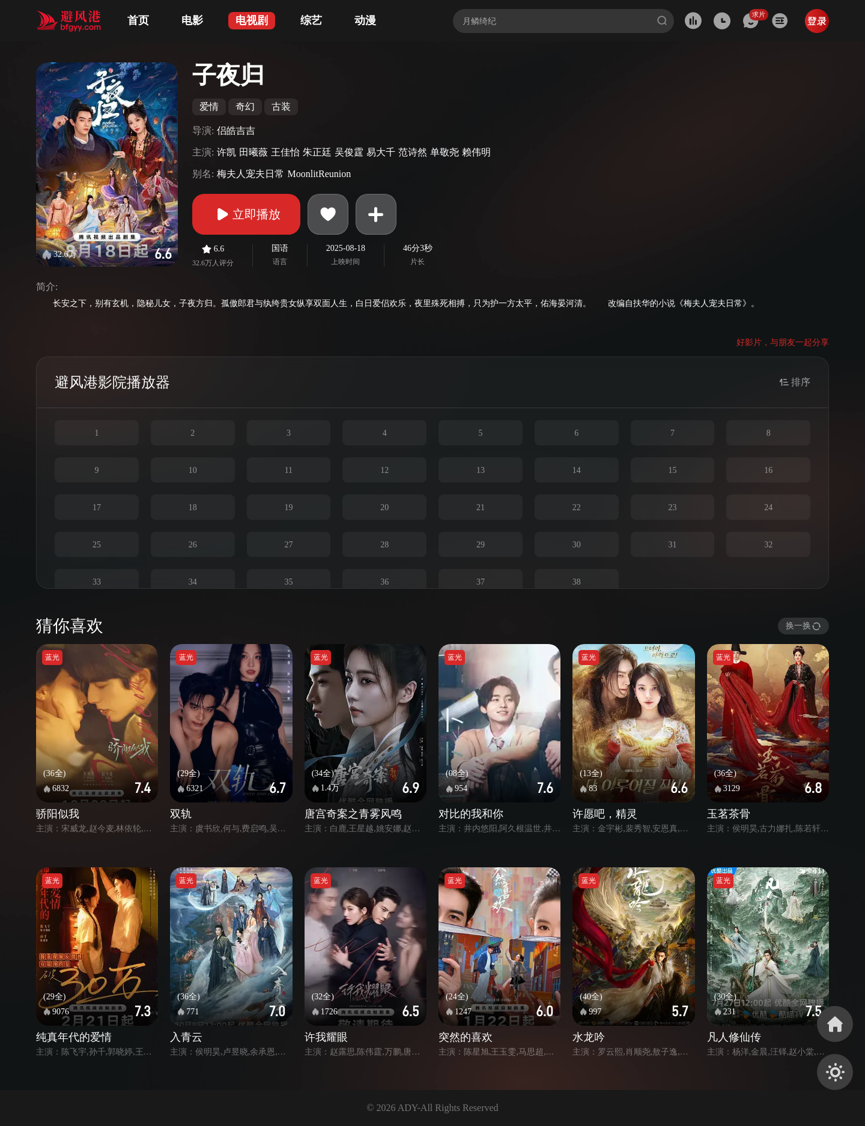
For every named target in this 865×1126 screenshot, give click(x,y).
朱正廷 (317, 152)
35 (288, 581)
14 (576, 470)
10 (193, 470)
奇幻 (245, 106)
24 (768, 507)
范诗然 (412, 152)
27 (288, 544)
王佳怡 (285, 152)
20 (384, 507)
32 (768, 544)
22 (576, 507)
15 (672, 470)
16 (768, 470)
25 (97, 544)
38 (576, 581)
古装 (281, 106)
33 (97, 581)
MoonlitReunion (319, 174)
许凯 (226, 152)
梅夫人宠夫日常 (250, 174)
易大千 (380, 152)
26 (193, 544)
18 (193, 507)
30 (576, 544)
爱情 (209, 106)
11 (289, 470)
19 (288, 507)
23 (672, 507)
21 (480, 507)
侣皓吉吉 (236, 130)
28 (384, 544)
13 (480, 470)
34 (193, 581)
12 (384, 470)
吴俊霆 (349, 152)
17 (97, 507)
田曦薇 (253, 152)
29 (480, 544)
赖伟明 (476, 152)
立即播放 (246, 214)
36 (384, 581)
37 (480, 581)
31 (672, 544)
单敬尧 (444, 152)
